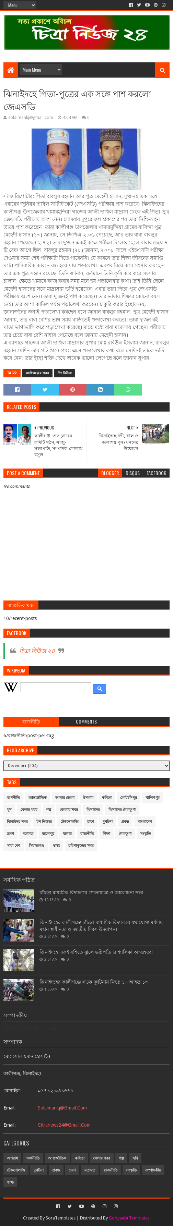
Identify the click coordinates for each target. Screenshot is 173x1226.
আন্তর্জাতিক (37, 798)
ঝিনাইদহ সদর (17, 822)
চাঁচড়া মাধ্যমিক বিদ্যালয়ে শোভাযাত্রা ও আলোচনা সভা (91, 892)
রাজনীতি (87, 834)
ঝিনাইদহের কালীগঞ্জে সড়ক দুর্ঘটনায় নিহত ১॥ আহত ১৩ (93, 982)
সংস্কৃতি (145, 834)
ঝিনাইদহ (93, 810)
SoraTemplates (61, 1218)
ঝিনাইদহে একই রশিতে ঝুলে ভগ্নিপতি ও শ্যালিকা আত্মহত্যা (96, 952)
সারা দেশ (13, 845)
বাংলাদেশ (145, 822)
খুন (9, 810)
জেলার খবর (69, 810)
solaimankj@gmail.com (62, 1107)
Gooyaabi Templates (129, 1218)
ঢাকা (90, 822)
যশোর (67, 834)
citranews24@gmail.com (64, 1125)
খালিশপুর (153, 798)
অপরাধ (12, 1158)
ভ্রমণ (10, 834)
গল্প (48, 810)
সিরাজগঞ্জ (36, 845)
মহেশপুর (48, 834)
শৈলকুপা (125, 834)
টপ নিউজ (65, 373)
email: (9, 1107)
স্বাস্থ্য (56, 845)
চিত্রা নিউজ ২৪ (37, 650)
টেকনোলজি (69, 822)
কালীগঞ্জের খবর (37, 373)
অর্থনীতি (13, 798)
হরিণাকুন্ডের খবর (81, 845)
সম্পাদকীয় (153, 1170)
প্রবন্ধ (125, 822)
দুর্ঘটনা (108, 822)
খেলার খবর (28, 810)
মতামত (28, 834)
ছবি (135, 1158)
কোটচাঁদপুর (128, 798)
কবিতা (107, 798)
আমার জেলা (64, 798)
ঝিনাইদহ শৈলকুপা (122, 810)
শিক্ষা (106, 834)
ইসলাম (88, 798)
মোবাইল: (12, 1090)
